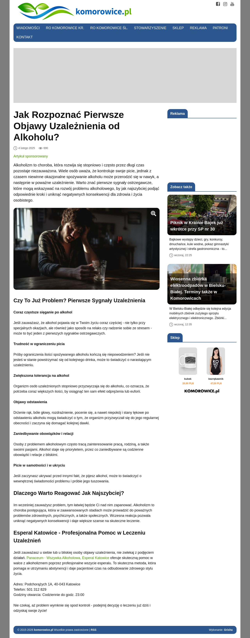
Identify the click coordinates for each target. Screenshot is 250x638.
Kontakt (24, 37)
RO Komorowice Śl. (109, 28)
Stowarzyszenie (150, 28)
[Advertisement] (125, 75)
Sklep (178, 28)
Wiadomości (28, 28)
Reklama (198, 28)
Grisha (228, 629)
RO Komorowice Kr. (65, 28)
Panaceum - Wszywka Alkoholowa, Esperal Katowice (68, 558)
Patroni (220, 28)
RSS (93, 629)
